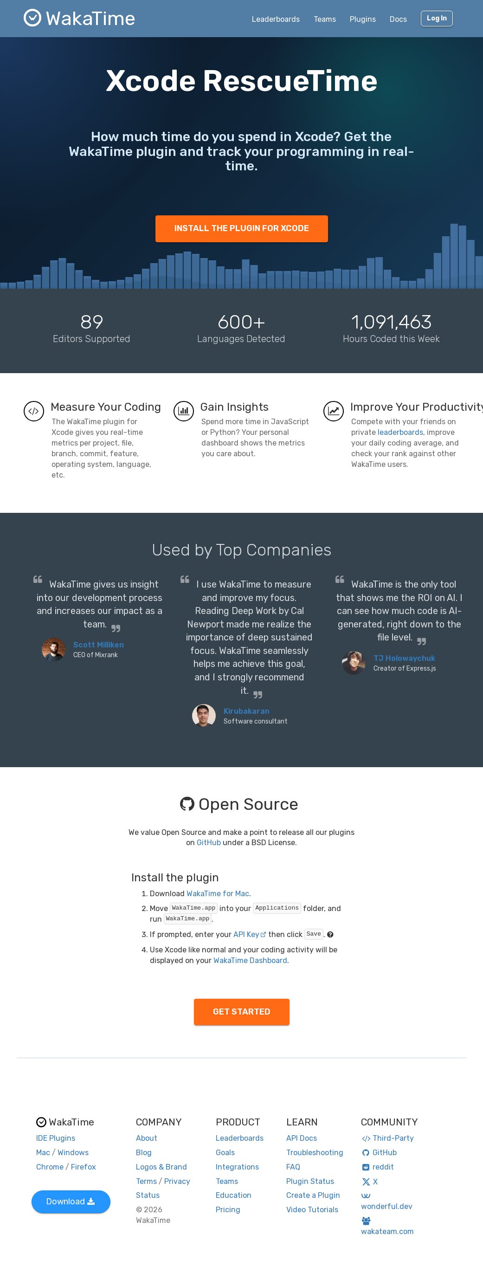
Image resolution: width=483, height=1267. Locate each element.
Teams (325, 19)
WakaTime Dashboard (250, 960)
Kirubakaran (247, 711)
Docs (398, 19)
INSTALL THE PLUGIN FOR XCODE (241, 228)
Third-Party (387, 1138)
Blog (144, 1152)
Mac (43, 1152)
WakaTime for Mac (218, 893)
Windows (73, 1152)
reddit (377, 1167)
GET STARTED (241, 1012)
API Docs (301, 1138)
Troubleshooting (314, 1152)
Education (233, 1195)
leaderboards (400, 432)
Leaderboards (276, 19)
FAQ (293, 1167)
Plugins (363, 19)
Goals (225, 1152)
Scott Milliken (98, 644)
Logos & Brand (161, 1167)
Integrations (237, 1167)
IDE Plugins (55, 1138)
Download (70, 1201)
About (146, 1138)
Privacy (177, 1181)
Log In (437, 18)
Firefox (83, 1167)
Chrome (50, 1167)
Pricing (228, 1209)
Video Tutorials (312, 1209)
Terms (146, 1181)
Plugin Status (310, 1181)
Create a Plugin (313, 1195)
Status (148, 1195)
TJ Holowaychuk (404, 658)
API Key (249, 934)
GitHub (209, 842)
